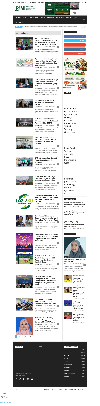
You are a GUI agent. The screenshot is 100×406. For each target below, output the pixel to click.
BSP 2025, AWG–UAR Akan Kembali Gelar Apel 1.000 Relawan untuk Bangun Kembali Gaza (45, 259)
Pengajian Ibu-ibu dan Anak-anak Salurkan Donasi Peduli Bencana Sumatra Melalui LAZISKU (46, 198)
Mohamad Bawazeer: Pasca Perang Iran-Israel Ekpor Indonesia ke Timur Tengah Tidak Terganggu (79, 316)
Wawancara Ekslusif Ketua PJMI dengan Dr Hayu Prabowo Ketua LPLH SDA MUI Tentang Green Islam (71, 120)
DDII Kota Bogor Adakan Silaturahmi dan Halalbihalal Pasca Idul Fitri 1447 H (46, 121)
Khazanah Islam (68, 353)
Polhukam (67, 359)
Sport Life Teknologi (69, 373)
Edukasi (66, 376)
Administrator (38, 47)
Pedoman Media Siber (56, 2)
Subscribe (81, 53)
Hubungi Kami (67, 2)
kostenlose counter (5, 402)
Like (83, 36)
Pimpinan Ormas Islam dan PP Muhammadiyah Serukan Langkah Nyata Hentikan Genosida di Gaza (78, 304)
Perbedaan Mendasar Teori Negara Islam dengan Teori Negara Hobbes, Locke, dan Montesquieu (46, 62)
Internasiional (68, 364)
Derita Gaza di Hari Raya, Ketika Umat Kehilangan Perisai (45, 102)
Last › (29, 336)
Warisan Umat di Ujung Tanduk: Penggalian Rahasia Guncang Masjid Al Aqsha (46, 320)
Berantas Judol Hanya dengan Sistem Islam (74, 261)
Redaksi (47, 2)
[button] (84, 20)
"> (25, 360)
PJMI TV (76, 17)
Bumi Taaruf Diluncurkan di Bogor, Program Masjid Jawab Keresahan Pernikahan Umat (47, 218)
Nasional (66, 370)
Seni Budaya (67, 362)
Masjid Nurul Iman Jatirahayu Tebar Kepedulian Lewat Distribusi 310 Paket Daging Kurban (46, 82)
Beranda (18, 17)
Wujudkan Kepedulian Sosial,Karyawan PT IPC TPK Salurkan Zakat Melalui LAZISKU (46, 140)
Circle (82, 45)
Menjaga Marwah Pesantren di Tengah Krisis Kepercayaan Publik (74, 203)
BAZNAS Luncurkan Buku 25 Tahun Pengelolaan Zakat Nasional (46, 160)
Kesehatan (67, 367)
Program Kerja (33, 17)
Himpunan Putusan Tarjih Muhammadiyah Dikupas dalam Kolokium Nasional (45, 178)
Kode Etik (69, 17)
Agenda (42, 17)
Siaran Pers (67, 356)
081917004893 (23, 375)
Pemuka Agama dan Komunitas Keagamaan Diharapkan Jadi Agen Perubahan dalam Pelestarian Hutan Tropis (79, 292)
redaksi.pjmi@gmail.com (25, 373)
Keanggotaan (60, 17)
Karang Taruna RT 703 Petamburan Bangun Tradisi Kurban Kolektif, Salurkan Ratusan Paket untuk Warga (46, 41)
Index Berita (33, 2)
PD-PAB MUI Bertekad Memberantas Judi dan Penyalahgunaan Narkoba (45, 301)
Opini (66, 257)
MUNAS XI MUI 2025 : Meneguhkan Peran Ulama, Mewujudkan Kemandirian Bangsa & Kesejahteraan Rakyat (46, 280)
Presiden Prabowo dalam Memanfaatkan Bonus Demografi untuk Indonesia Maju (78, 279)
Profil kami (41, 2)
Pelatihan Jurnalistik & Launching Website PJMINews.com (70, 186)
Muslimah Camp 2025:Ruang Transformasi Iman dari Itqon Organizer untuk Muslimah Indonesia (46, 237)
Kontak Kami (19, 22)
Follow (82, 41)
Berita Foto (50, 17)
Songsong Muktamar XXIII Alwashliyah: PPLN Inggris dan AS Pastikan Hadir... (46, 26)
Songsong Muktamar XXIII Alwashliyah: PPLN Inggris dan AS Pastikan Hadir (74, 212)
